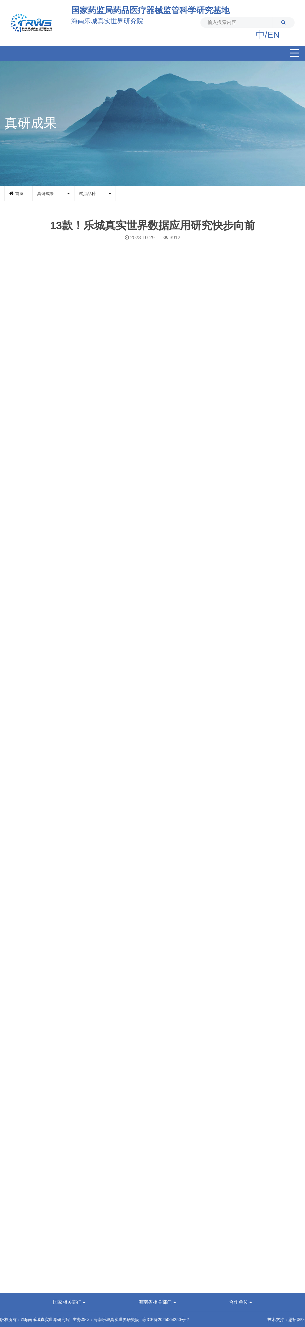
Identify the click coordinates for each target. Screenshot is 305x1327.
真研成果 (45, 193)
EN (273, 34)
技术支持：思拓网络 (286, 1319)
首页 (19, 193)
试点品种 (87, 193)
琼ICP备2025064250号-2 (165, 1319)
